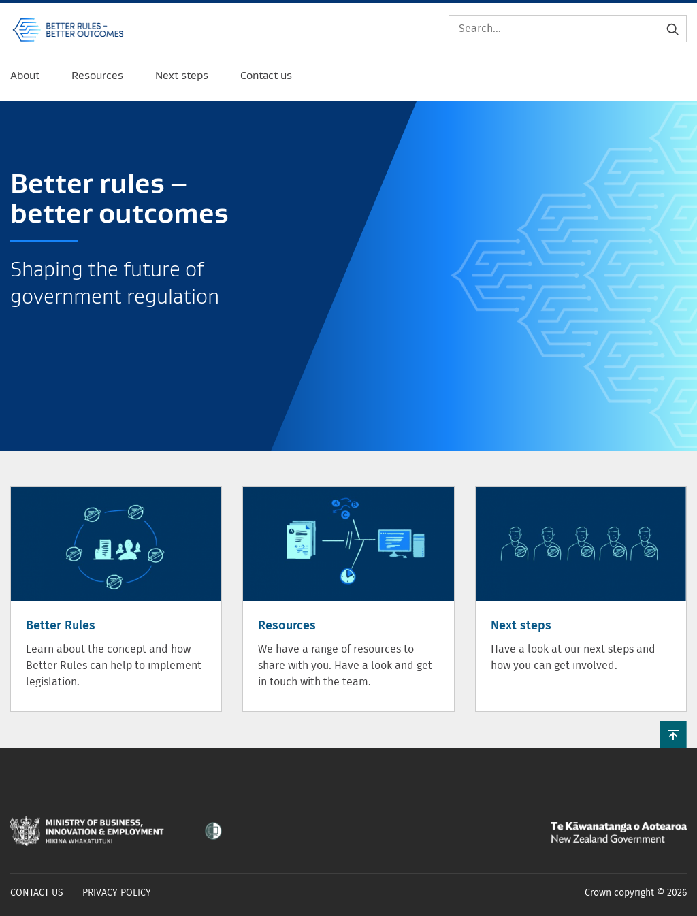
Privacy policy (116, 893)
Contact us (36, 893)
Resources (287, 626)
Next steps (521, 626)
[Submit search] (672, 28)
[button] (673, 734)
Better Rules (60, 626)
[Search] (568, 28)
